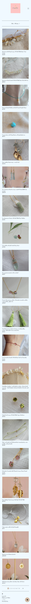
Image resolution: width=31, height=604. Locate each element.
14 (22, 588)
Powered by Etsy (5, 601)
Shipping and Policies (6, 597)
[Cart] (27, 599)
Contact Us (4, 596)
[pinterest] (2, 594)
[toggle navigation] (28, 8)
